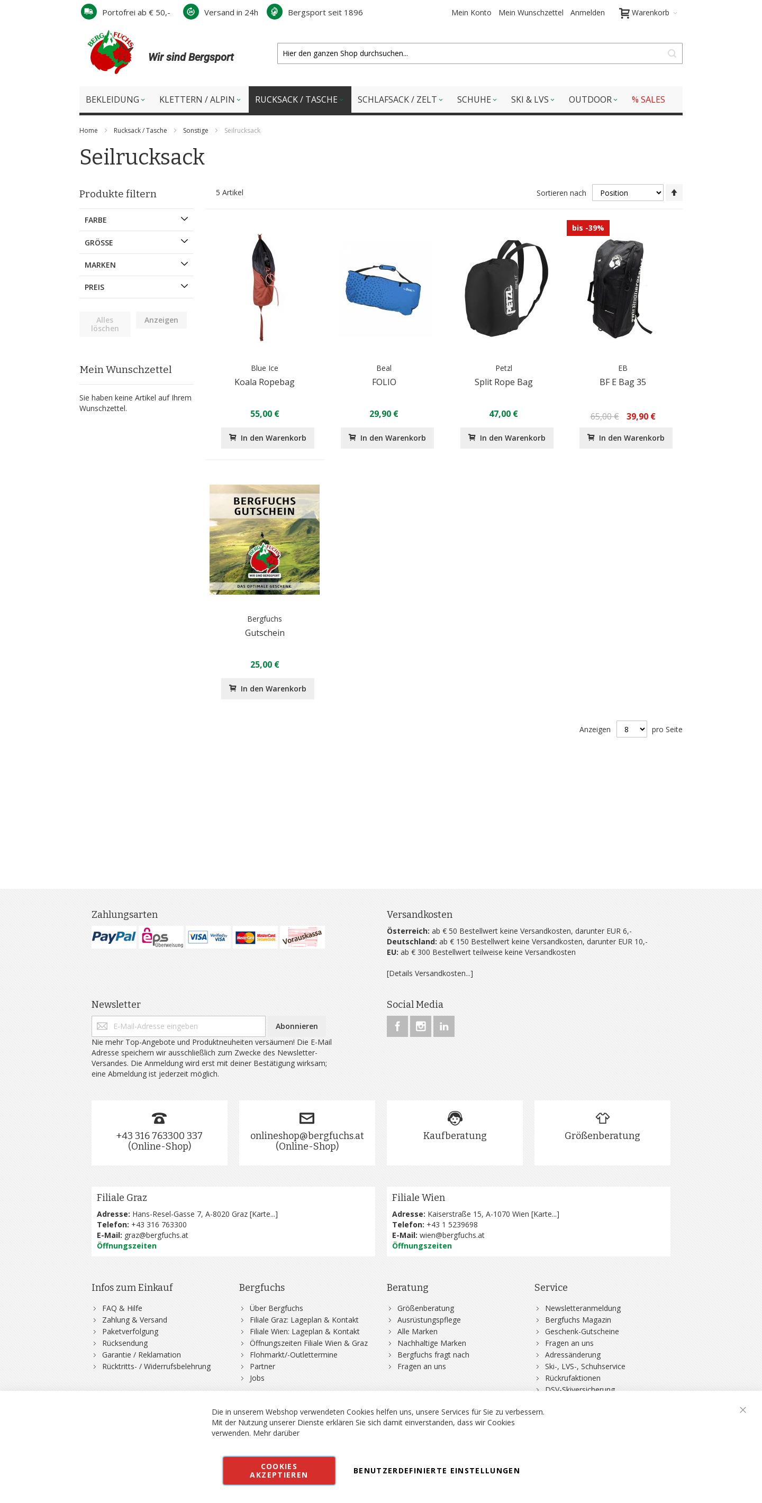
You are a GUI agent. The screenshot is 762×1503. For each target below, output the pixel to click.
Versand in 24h (220, 12)
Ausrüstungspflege (429, 1320)
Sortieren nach (561, 193)
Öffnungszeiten (127, 1246)
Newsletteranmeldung (583, 1308)
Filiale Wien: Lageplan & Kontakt (305, 1331)
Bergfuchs (264, 619)
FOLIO (384, 382)
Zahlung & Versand (134, 1320)
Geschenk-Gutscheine (582, 1331)
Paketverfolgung (130, 1331)
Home (89, 130)
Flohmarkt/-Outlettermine (294, 1355)
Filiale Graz (122, 1198)
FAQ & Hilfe (122, 1308)
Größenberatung (602, 1136)
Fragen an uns (421, 1366)
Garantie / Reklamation (141, 1355)
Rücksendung (125, 1343)
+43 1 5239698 (452, 1224)
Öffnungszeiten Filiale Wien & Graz (309, 1343)
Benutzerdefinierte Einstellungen (436, 1470)
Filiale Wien (418, 1198)
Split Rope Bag (504, 382)
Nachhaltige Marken (431, 1343)
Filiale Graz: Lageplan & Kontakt (304, 1320)
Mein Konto (471, 12)
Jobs (257, 1378)
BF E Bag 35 (623, 382)
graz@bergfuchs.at (156, 1235)
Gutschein (265, 633)
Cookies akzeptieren (279, 1470)
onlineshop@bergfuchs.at (307, 1136)
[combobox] (480, 53)
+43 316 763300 (159, 1224)
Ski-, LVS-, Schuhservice (585, 1366)
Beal (384, 368)
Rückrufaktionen (573, 1378)
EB (623, 368)
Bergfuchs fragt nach (433, 1355)
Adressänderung (573, 1355)
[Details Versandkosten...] (430, 973)
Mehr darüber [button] (276, 1433)
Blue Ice (264, 368)
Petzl (503, 368)
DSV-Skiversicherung (580, 1389)
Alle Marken (417, 1331)
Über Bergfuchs (276, 1308)
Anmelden (587, 12)
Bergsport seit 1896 (315, 12)
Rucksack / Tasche (141, 130)
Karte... (263, 1214)
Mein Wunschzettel (531, 12)
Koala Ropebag (264, 382)
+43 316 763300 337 (159, 1136)
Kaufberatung (455, 1136)
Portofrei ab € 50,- (125, 12)
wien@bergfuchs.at (452, 1235)
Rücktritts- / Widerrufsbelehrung (156, 1366)
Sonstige (196, 130)
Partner (262, 1366)
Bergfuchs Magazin (578, 1320)
